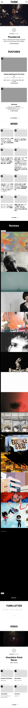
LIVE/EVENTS (17, 148)
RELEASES (3, 128)
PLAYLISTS (3, 669)
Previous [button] (3, 230)
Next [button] (2, 593)
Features (3, 87)
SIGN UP (14, 615)
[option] (7, 252)
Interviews (3, 56)
